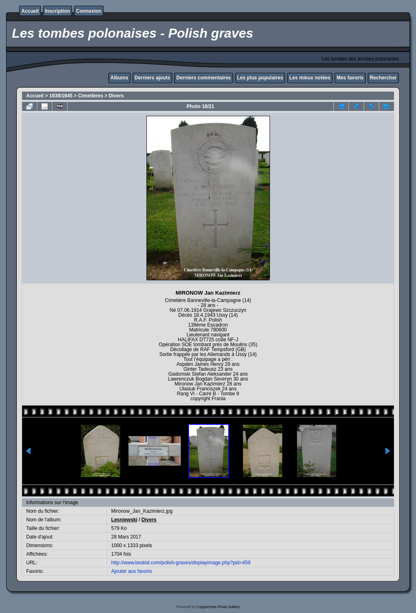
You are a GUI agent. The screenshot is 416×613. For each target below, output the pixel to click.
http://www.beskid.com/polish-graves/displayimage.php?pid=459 (181, 563)
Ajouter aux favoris (131, 571)
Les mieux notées (310, 78)
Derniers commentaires (203, 78)
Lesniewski (124, 520)
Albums (119, 78)
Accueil (30, 11)
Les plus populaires (260, 78)
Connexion (88, 11)
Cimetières (90, 96)
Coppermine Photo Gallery (218, 607)
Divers (116, 96)
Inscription (57, 11)
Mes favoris (350, 78)
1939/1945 (60, 96)
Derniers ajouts (152, 78)
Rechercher (383, 78)
